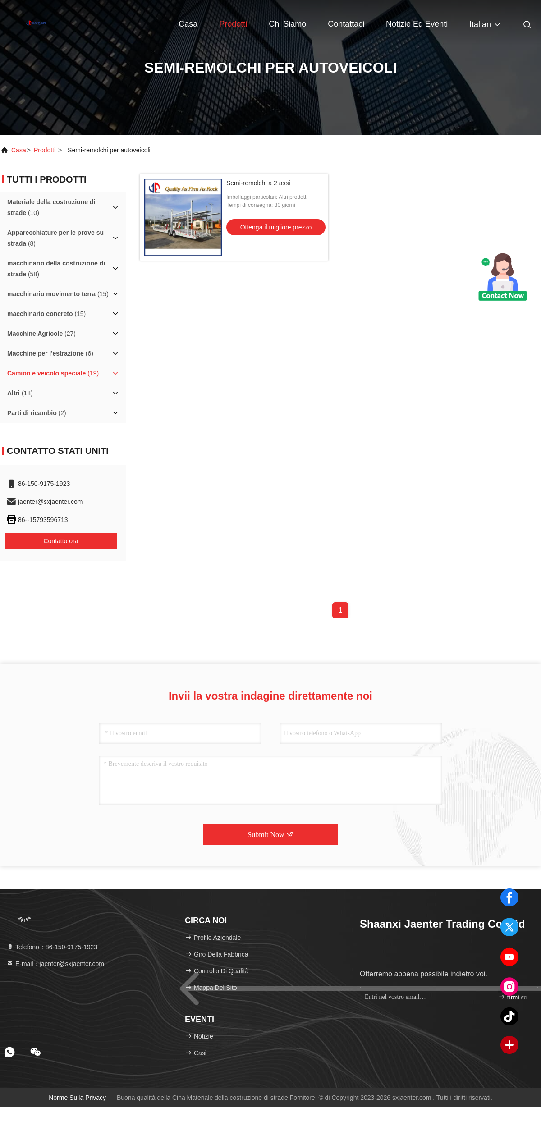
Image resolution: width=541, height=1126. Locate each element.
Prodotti (233, 23)
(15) (58, 294)
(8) (55, 238)
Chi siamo (287, 23)
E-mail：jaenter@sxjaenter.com (55, 963)
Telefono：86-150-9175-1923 (51, 947)
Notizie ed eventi (417, 23)
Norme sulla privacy (77, 1097)
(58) (56, 269)
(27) (41, 333)
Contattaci (346, 23)
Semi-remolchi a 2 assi (258, 183)
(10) (51, 207)
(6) (50, 353)
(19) (53, 373)
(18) (20, 393)
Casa (188, 23)
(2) (36, 413)
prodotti (44, 150)
